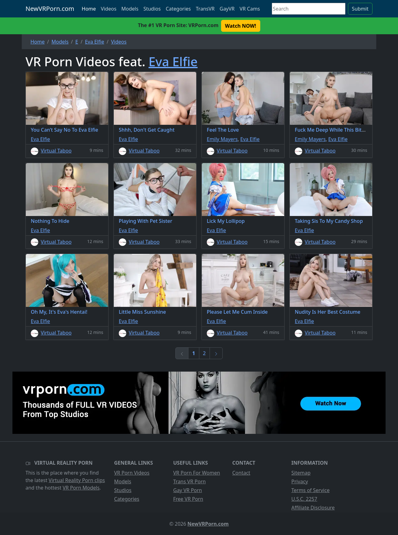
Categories (178, 8)
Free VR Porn (188, 498)
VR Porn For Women (196, 472)
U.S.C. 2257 (304, 498)
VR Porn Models (81, 487)
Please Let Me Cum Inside (237, 311)
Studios (152, 8)
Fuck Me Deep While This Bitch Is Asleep (342, 129)
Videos (108, 8)
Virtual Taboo (56, 150)
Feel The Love (223, 129)
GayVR (227, 8)
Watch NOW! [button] (240, 25)
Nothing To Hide (50, 221)
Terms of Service (310, 490)
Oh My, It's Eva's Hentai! (59, 311)
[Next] (216, 353)
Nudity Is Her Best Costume (327, 311)
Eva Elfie (173, 61)
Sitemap (301, 472)
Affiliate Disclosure (313, 507)
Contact (241, 472)
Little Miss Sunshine (142, 311)
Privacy (299, 481)
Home (89, 8)
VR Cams (250, 8)
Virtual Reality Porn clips (77, 480)
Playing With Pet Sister (145, 221)
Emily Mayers (222, 139)
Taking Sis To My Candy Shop (329, 221)
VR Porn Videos (132, 472)
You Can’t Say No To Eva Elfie (64, 129)
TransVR (205, 8)
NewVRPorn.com (49, 8)
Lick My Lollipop (226, 221)
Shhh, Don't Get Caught (146, 129)
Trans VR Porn (189, 481)
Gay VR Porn (187, 490)
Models (129, 8)
